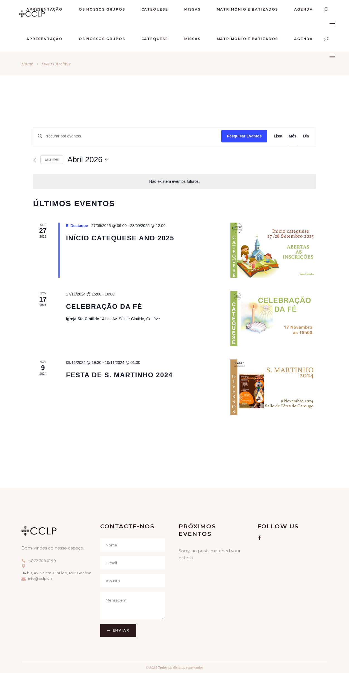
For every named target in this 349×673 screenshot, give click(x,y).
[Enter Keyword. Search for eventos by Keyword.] (127, 136)
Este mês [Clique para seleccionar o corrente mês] (52, 159)
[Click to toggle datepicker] (87, 159)
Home (27, 63)
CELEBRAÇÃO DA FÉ (104, 306)
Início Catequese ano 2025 (120, 238)
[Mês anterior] (34, 160)
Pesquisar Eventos (244, 136)
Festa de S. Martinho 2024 (119, 375)
